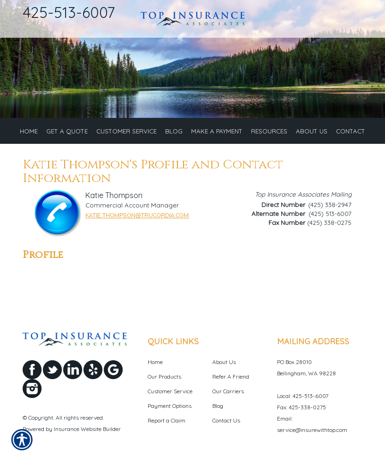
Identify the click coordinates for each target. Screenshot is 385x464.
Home (155, 366)
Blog (217, 410)
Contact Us (226, 425)
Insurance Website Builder (87, 434)
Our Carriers (228, 395)
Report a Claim (166, 425)
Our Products (164, 381)
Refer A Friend (230, 381)
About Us (224, 366)
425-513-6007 (69, 12)
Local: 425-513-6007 (302, 400)
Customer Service (170, 395)
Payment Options (170, 410)
